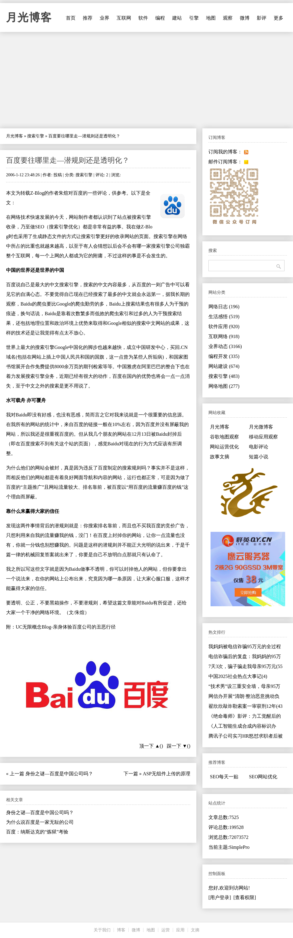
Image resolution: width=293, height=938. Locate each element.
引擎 (194, 17)
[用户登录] (219, 897)
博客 (121, 930)
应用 (180, 930)
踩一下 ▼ (177, 745)
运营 (165, 930)
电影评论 (258, 446)
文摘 (195, 930)
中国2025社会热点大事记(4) (237, 676)
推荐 (87, 17)
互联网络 (224, 336)
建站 (177, 17)
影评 (261, 17)
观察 (228, 17)
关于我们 (102, 930)
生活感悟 (224, 316)
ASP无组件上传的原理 (166, 773)
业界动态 (225, 346)
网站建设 (224, 366)
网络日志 (224, 306)
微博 (245, 17)
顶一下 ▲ (149, 745)
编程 (160, 17)
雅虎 (132, 366)
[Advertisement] (146, 80)
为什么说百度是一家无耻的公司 (40, 822)
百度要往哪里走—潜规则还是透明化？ (67, 160)
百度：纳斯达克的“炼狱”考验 (37, 831)
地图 (211, 17)
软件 (143, 17)
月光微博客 (261, 426)
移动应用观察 (263, 436)
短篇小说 (258, 456)
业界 (104, 17)
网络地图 (224, 386)
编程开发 (224, 356)
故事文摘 (219, 456)
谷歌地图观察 (224, 436)
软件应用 (224, 326)
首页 (71, 17)
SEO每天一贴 (224, 776)
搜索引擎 (35, 136)
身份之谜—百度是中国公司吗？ (59, 773)
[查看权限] (244, 897)
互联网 (124, 17)
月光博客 (29, 17)
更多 (278, 17)
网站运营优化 (224, 446)
